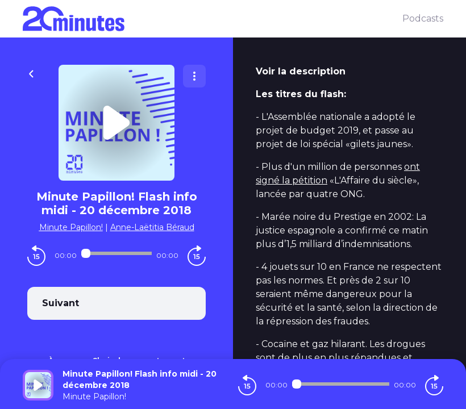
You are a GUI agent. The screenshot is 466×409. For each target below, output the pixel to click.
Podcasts (422, 18)
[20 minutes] (212, 18)
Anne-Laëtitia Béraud (152, 227)
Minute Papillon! (71, 227)
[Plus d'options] (194, 76)
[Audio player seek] (116, 253)
